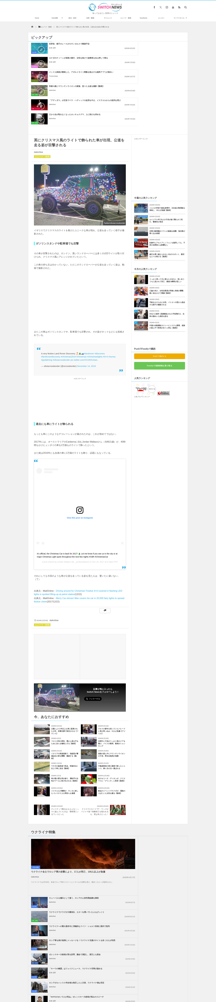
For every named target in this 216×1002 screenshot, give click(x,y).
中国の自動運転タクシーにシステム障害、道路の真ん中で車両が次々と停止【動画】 (167, 270)
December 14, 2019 (86, 309)
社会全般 (55, 18)
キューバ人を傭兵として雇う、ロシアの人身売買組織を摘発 (114, 783)
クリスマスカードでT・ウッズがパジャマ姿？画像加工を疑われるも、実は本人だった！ (95, 755)
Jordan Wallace (64, 505)
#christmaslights (94, 300)
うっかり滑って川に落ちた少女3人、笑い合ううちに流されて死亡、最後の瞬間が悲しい (166, 224)
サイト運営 (79, 989)
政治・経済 (72, 18)
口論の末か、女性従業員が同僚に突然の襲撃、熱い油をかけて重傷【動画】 (167, 235)
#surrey (111, 300)
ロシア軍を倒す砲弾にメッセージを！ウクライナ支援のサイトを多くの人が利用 (166, 798)
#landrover (89, 297)
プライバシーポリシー (96, 989)
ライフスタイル (179, 18)
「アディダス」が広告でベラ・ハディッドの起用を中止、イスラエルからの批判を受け (114, 60)
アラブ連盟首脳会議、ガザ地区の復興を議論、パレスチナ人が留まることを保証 (166, 865)
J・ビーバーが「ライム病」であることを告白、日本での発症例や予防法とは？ (60, 936)
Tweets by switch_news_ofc (108, 921)
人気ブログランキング (142, 340)
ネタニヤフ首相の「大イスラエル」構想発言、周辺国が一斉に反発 (114, 851)
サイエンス (108, 18)
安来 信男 (52, 50)
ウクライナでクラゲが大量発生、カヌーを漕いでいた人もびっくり (166, 783)
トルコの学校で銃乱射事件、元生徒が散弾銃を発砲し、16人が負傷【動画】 (167, 153)
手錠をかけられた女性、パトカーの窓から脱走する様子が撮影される (167, 247)
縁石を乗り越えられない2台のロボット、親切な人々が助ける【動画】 (166, 199)
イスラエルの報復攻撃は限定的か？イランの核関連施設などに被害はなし (114, 893)
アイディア (138, 52)
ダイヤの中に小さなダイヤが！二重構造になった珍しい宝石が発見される (60, 959)
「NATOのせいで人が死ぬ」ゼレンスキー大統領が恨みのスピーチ (166, 825)
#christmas (81, 300)
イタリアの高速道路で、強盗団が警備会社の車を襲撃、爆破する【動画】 (64, 699)
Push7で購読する (159, 300)
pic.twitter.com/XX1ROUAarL (84, 303)
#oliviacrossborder (61, 303)
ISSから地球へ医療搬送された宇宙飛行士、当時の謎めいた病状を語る (166, 258)
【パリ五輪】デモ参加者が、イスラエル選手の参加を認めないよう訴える (166, 893)
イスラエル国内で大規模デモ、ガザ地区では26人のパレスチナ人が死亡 (114, 865)
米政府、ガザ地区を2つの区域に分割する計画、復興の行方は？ (165, 878)
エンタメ (161, 18)
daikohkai (52, 64)
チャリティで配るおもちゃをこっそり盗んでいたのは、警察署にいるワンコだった (65, 755)
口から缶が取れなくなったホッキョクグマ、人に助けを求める (166, 59)
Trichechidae (156, 53)
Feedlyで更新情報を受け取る (159, 309)
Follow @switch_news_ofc (112, 644)
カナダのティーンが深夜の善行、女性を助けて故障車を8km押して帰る (114, 46)
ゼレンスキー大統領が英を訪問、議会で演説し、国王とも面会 (114, 811)
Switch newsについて (62, 989)
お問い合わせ (114, 989)
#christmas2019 (68, 300)
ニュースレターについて (133, 989)
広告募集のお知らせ (154, 989)
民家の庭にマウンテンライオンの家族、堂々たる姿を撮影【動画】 (63, 59)
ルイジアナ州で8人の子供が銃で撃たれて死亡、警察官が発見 (166, 164)
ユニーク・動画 (125, 18)
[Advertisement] (80, 343)
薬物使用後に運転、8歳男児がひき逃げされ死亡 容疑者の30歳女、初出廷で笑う (60, 971)
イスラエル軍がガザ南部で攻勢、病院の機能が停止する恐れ (166, 850)
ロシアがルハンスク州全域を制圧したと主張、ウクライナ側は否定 (114, 825)
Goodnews (143, 18)
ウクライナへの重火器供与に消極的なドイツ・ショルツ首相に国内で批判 (114, 798)
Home (37, 18)
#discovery (100, 297)
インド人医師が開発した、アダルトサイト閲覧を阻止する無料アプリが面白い (166, 46)
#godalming (46, 303)
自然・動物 (90, 18)
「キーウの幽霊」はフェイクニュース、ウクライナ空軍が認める (166, 811)
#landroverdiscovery (50, 300)
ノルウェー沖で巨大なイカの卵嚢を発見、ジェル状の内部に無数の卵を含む (60, 948)
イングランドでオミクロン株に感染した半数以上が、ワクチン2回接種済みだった (60, 925)
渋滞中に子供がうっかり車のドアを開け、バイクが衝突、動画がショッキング (111, 687)
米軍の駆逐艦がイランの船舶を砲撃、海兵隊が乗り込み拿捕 (167, 176)
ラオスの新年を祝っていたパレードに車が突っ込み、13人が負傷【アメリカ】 (111, 674)
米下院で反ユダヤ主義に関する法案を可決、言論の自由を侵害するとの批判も (114, 879)
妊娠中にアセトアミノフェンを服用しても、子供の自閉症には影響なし (167, 187)
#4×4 (105, 300)
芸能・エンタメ (87, 66)
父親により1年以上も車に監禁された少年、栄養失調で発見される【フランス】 (64, 674)
